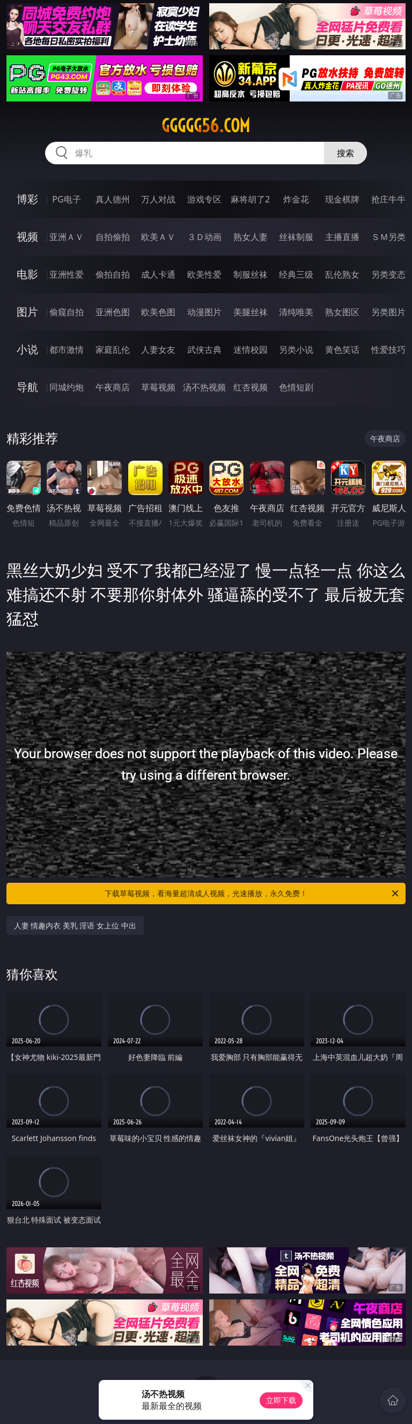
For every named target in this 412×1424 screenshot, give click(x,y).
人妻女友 (158, 349)
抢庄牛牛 (388, 199)
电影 (27, 274)
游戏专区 (204, 199)
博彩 (27, 199)
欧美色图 (158, 312)
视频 (27, 236)
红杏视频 (250, 387)
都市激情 (66, 349)
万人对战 (158, 199)
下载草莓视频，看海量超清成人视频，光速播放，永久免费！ (252, 893)
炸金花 (296, 199)
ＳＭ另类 (388, 237)
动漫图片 (204, 312)
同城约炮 (66, 387)
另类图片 (388, 312)
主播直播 (342, 237)
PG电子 (66, 199)
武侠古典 (204, 349)
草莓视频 (158, 387)
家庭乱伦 (112, 349)
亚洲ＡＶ (66, 237)
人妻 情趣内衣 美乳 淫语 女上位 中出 (75, 925)
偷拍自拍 (112, 274)
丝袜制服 (296, 237)
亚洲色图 (112, 312)
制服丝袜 (250, 274)
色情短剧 (296, 387)
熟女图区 (342, 312)
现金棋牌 (342, 199)
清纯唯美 (296, 312)
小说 (27, 349)
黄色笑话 (342, 349)
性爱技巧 (388, 349)
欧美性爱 (204, 274)
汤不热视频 (204, 387)
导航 (27, 387)
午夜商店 (112, 387)
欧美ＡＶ (158, 237)
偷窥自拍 (66, 312)
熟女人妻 (250, 237)
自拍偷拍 (112, 237)
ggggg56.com (205, 125)
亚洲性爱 (66, 274)
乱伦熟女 (342, 274)
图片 (27, 311)
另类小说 (296, 349)
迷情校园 (250, 349)
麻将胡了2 (250, 199)
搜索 (345, 153)
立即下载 (281, 1400)
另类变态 (388, 274)
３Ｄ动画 (204, 237)
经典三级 (296, 274)
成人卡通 (158, 274)
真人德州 (112, 199)
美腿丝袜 (250, 312)
